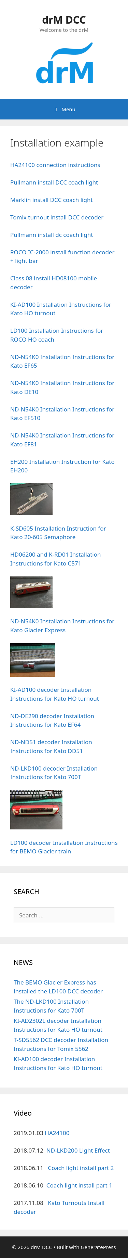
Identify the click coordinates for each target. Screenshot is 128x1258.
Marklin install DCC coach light (51, 200)
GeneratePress (98, 1247)
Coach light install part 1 (79, 1185)
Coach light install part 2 (81, 1168)
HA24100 (57, 1133)
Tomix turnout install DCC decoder (56, 217)
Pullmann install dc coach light (51, 235)
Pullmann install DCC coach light (54, 182)
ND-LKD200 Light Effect (78, 1150)
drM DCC (64, 20)
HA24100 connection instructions (55, 165)
